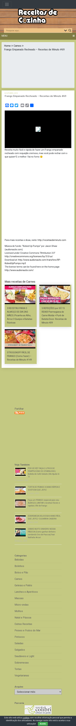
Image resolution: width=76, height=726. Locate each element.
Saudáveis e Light (24, 656)
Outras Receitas (23, 624)
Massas (19, 598)
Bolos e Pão (21, 572)
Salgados (20, 649)
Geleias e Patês (23, 585)
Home (7, 45)
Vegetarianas (22, 675)
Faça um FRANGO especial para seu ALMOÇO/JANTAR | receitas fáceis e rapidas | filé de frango (44, 503)
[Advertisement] (38, 68)
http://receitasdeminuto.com (52, 240)
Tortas (18, 669)
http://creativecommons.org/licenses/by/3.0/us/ (29, 256)
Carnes (17, 45)
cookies (26, 718)
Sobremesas (22, 662)
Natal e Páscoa (23, 617)
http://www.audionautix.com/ (19, 270)
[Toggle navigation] (7, 4)
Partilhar (19, 408)
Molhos (19, 611)
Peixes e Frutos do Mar (27, 630)
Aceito (43, 724)
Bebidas (19, 559)
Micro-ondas (22, 604)
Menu (5, 36)
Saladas (19, 643)
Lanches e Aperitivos (26, 591)
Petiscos (20, 636)
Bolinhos (19, 566)
